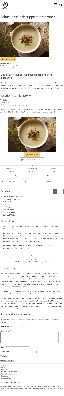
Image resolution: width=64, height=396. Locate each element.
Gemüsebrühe (54, 276)
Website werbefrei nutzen (9, 374)
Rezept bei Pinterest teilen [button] (32, 160)
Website (3, 358)
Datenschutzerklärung (8, 380)
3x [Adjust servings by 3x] (62, 191)
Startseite (4, 367)
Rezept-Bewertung (6, 326)
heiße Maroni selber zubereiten (28, 284)
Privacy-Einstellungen (8, 376)
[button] (1, 105)
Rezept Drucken (32, 155)
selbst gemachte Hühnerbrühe (29, 276)
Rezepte (3, 369)
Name (3, 349)
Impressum (4, 378)
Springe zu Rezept (8, 59)
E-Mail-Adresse (6, 353)
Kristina (11, 63)
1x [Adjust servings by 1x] (55, 191)
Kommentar (5, 331)
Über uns (4, 371)
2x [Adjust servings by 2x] (58, 191)
